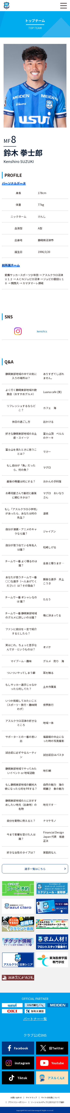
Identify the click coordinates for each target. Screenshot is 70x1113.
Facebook (18, 1048)
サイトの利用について (50, 1097)
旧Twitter (52, 1048)
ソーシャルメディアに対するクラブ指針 (47, 1102)
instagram (18, 1063)
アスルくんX (52, 1077)
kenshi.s (42, 331)
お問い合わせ (16, 1097)
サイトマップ (31, 1097)
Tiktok (18, 1078)
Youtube (52, 1063)
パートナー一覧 (35, 1018)
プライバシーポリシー (17, 1102)
